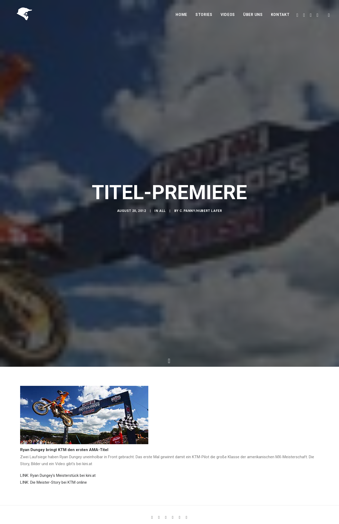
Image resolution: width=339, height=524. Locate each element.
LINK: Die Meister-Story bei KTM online (53, 478)
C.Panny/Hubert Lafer (201, 213)
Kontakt (280, 18)
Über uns (253, 18)
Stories (203, 18)
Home (181, 18)
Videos (228, 18)
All (162, 213)
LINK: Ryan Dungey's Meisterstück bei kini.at (58, 471)
